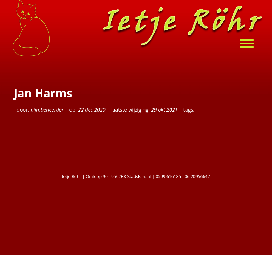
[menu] (250, 44)
